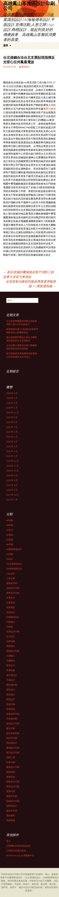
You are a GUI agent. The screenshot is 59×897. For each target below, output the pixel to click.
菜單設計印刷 (12, 786)
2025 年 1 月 (12, 456)
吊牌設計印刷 (12, 631)
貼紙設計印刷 (12, 801)
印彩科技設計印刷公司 (12, 874)
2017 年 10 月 (12, 494)
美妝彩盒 (10, 776)
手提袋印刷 (11, 718)
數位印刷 (10, 728)
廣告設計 (25, 66)
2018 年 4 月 (12, 485)
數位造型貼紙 (12, 733)
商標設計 (10, 646)
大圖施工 (10, 655)
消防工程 (10, 757)
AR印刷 (9, 525)
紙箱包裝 (10, 772)
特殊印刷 (10, 762)
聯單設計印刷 (12, 781)
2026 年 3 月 (12, 398)
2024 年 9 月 (12, 475)
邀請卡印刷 (11, 810)
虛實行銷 (10, 791)
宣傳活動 (10, 670)
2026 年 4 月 (12, 393)
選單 (5, 45)
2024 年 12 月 (12, 461)
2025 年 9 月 (12, 417)
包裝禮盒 (10, 607)
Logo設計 (10, 573)
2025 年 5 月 (12, 436)
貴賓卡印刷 (11, 796)
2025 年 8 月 (12, 422)
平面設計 (10, 680)
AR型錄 (9, 539)
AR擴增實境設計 (14, 549)
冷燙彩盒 (10, 602)
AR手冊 (9, 544)
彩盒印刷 (10, 704)
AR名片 (9, 530)
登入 (8, 841)
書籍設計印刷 (12, 747)
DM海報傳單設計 (14, 568)
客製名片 (10, 665)
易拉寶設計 (11, 742)
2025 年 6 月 (12, 431)
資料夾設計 (11, 805)
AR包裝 (9, 520)
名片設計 (10, 636)
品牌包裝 (10, 641)
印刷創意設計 (12, 617)
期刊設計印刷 (12, 752)
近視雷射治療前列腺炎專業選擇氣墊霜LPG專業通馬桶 (31, 283)
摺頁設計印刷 (12, 723)
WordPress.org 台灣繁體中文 (20, 855)
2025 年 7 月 (12, 427)
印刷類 (9, 626)
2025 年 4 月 (12, 441)
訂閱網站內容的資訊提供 (18, 845)
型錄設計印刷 (12, 651)
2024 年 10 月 (12, 470)
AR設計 (9, 559)
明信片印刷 (11, 738)
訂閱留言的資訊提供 (16, 850)
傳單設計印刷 (12, 592)
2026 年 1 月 (12, 407)
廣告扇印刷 (11, 684)
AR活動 (9, 554)
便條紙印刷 (11, 583)
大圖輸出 (10, 660)
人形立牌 (10, 578)
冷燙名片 (10, 597)
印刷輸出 (10, 621)
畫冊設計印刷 (12, 767)
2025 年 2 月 (12, 451)
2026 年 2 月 (12, 402)
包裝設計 (10, 612)
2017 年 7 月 (12, 499)
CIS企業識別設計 (14, 563)
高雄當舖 (10, 820)
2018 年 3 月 (12, 490)
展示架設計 (11, 675)
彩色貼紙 (10, 709)
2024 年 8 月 (12, 480)
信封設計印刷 (12, 588)
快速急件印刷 (12, 713)
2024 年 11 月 (12, 465)
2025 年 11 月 (12, 412)
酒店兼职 (10, 815)
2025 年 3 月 (12, 446)
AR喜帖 (9, 534)
